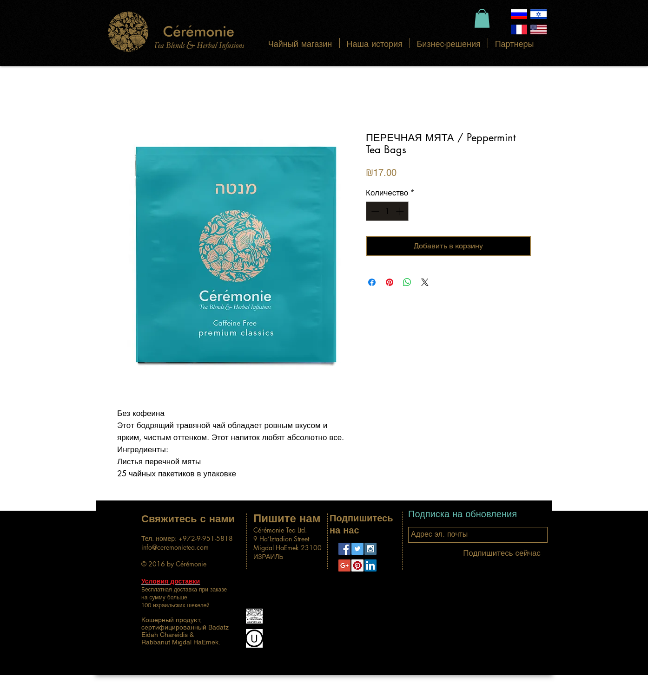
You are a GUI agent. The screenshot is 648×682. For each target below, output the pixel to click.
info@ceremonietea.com (175, 547)
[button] (482, 18)
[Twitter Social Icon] (357, 549)
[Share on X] (424, 282)
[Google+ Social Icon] (344, 565)
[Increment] (401, 211)
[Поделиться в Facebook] (371, 282)
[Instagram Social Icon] (370, 549)
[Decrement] (374, 211)
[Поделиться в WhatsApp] (407, 282)
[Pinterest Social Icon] (357, 565)
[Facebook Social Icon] (344, 549)
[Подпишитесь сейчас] (502, 553)
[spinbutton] (387, 211)
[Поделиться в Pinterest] (389, 282)
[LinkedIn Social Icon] (370, 565)
